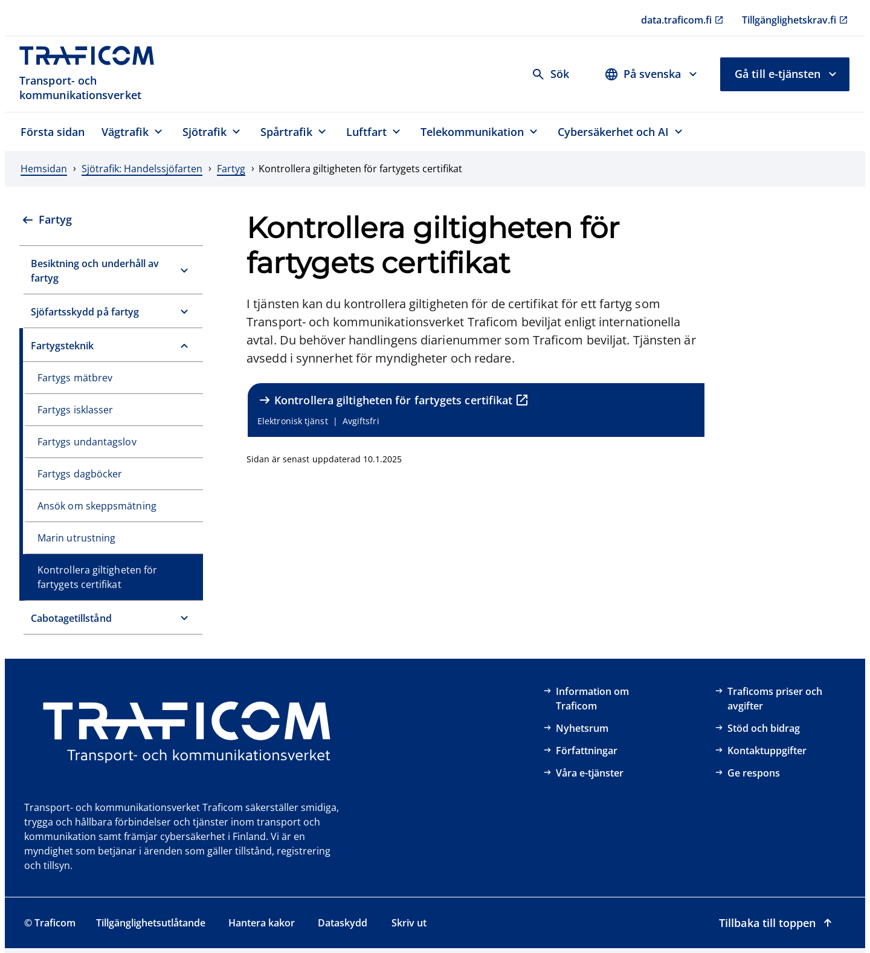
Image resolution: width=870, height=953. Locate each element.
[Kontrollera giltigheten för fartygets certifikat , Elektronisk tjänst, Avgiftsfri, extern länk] (476, 410)
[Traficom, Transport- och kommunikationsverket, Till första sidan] (93, 74)
